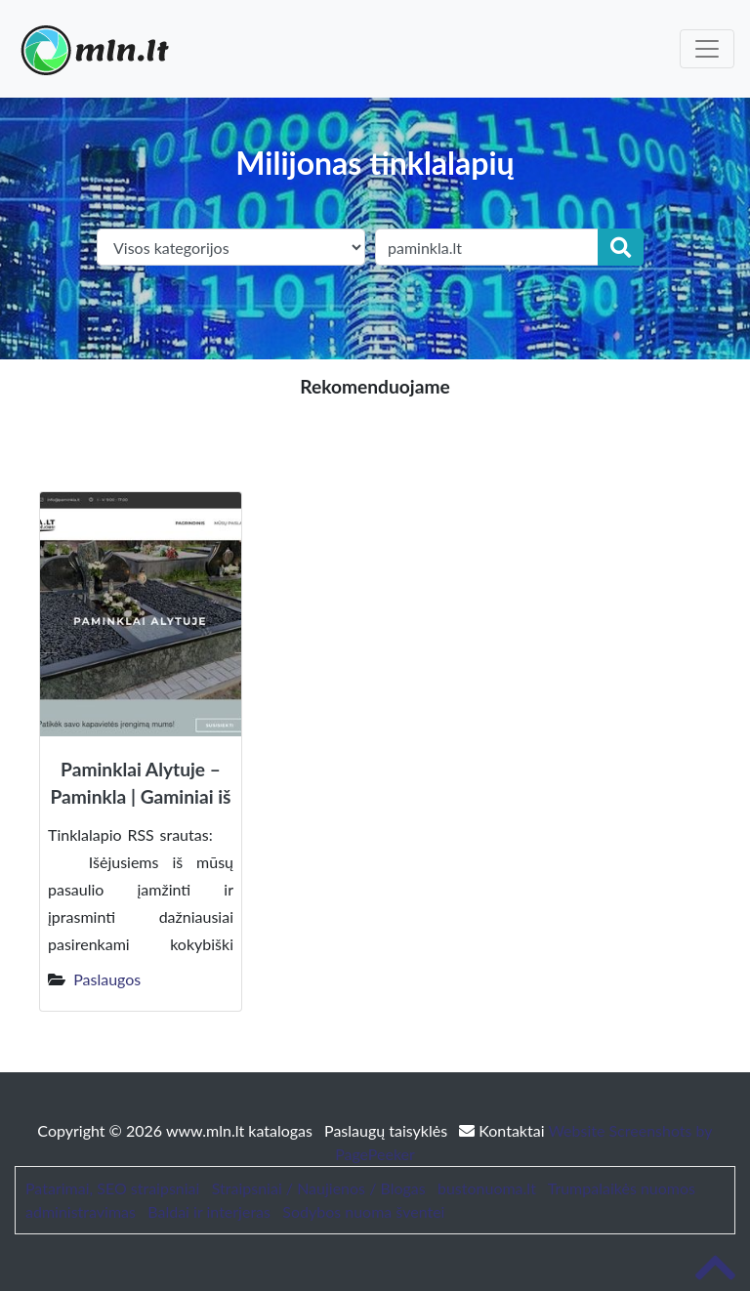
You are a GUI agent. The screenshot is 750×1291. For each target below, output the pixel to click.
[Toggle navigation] (707, 48)
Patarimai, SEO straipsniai (112, 1188)
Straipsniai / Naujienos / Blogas (319, 1188)
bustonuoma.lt (487, 1188)
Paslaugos (107, 979)
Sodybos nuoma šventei (363, 1211)
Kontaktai (503, 1130)
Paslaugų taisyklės (387, 1130)
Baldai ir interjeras (209, 1211)
